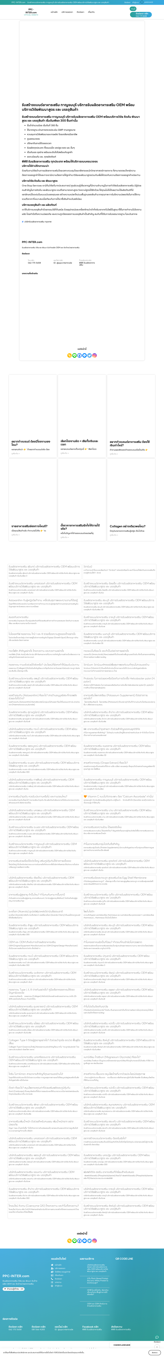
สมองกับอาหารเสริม (18, 617)
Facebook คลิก (85, 260)
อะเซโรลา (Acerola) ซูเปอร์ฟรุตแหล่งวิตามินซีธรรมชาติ (36, 911)
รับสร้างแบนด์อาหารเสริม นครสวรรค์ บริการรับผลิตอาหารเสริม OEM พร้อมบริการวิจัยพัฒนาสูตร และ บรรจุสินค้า (43, 585)
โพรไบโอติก (89, 911)
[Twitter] (89, 355)
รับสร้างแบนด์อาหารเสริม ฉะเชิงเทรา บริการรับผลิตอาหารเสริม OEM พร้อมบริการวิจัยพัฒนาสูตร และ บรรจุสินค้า (42, 974)
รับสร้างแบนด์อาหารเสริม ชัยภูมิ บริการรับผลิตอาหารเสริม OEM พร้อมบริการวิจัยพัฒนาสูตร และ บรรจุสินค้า (118, 974)
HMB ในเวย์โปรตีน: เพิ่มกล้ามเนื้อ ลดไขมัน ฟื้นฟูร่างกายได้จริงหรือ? (98, 1292)
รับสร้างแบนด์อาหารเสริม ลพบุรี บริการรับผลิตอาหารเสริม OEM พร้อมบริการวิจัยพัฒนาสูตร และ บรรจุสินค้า (43, 680)
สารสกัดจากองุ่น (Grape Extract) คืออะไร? (106, 763)
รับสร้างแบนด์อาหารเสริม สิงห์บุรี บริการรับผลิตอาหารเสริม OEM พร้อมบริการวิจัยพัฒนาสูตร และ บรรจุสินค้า (119, 1207)
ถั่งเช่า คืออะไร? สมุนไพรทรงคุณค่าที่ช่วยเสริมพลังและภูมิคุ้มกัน (39, 1088)
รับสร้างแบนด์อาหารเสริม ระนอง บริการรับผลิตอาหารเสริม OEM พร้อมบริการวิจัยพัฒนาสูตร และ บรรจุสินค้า (44, 828)
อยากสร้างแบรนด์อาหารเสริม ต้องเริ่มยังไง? (105, 1138)
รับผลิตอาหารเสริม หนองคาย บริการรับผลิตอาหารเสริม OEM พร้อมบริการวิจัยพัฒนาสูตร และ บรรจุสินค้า (117, 747)
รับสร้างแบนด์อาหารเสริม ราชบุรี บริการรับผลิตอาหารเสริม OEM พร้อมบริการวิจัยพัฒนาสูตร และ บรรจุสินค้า (119, 618)
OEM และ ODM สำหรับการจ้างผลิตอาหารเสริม (32, 942)
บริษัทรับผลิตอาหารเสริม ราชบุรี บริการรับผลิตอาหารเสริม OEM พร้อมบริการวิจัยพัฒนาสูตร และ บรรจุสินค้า (119, 1190)
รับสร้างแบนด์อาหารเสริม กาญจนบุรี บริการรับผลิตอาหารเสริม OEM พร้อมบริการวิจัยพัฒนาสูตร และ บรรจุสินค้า (43, 845)
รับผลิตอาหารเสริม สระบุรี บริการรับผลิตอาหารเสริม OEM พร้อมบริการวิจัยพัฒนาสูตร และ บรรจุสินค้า (119, 601)
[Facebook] (79, 355)
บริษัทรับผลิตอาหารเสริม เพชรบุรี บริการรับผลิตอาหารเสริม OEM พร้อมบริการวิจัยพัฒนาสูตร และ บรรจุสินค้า (44, 1156)
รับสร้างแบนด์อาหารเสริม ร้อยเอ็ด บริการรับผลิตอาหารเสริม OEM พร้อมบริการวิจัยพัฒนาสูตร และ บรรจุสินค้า (119, 585)
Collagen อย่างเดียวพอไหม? (127, 526)
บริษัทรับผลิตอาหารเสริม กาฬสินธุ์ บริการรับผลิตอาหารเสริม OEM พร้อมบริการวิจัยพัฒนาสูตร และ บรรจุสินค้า (41, 781)
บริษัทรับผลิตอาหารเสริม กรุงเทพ (38, 221)
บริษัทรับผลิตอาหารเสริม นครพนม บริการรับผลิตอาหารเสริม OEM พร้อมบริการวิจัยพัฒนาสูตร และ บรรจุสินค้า (42, 811)
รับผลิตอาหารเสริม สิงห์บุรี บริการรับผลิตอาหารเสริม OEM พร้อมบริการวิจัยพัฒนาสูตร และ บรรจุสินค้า (119, 1041)
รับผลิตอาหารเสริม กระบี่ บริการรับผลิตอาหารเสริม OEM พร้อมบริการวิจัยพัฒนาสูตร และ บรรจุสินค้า (43, 957)
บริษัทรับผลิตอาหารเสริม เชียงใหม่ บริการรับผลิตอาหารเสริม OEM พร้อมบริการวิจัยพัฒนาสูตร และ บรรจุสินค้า (41, 879)
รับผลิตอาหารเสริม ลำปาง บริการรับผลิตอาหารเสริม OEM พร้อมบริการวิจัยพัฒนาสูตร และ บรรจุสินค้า (44, 1190)
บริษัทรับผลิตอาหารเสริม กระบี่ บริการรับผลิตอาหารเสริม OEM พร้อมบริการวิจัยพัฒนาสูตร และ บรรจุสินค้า (43, 730)
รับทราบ (153, 1352)
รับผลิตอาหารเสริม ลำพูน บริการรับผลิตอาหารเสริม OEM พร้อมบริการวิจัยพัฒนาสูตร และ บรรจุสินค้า (43, 926)
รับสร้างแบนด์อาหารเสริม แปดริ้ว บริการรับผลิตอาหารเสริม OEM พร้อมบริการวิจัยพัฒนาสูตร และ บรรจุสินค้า (119, 1089)
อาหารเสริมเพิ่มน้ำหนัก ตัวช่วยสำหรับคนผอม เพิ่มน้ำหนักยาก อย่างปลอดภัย (41, 1123)
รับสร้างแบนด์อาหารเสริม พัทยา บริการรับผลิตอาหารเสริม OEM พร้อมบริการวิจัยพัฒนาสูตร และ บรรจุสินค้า (43, 1106)
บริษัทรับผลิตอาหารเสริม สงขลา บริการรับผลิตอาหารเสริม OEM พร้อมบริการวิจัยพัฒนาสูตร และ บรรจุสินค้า (97, 1268)
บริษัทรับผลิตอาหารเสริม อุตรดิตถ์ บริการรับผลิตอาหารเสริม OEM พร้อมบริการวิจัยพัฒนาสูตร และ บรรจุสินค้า (117, 862)
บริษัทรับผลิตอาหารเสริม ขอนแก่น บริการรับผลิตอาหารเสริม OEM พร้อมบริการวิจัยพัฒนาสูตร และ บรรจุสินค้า (41, 1173)
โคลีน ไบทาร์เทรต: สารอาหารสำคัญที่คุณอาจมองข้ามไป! (36, 1074)
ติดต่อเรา (127, 2)
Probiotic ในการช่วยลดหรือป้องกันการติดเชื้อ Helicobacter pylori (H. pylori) (119, 680)
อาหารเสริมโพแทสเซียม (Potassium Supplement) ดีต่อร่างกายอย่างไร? (116, 696)
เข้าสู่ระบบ (135, 2)
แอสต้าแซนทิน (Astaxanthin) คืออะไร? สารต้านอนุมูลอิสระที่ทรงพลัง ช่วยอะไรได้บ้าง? (43, 696)
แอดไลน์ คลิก (58, 260)
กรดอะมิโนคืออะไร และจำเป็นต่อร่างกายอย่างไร (106, 651)
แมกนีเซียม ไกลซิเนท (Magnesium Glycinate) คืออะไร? (112, 1057)
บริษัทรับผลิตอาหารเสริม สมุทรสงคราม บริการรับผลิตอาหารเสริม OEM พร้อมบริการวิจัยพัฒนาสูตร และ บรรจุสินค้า (119, 1106)
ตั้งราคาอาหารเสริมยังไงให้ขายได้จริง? (80, 527)
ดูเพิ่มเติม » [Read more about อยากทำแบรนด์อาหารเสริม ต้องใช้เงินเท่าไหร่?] (114, 454)
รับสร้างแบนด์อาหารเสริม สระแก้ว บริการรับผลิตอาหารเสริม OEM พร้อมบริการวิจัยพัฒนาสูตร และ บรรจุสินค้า (119, 1123)
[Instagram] (94, 355)
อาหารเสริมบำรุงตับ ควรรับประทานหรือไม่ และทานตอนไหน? (38, 796)
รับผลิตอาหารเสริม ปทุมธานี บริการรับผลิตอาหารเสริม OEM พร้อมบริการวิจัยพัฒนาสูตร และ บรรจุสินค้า (117, 957)
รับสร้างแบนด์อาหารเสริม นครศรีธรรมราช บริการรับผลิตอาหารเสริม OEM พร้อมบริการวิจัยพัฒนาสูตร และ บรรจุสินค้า (42, 1058)
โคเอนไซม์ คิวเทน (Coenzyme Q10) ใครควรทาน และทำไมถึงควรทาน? (44, 1206)
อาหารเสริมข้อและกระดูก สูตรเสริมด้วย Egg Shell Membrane (115, 878)
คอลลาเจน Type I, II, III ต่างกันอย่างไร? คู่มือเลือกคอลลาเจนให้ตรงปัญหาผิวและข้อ (42, 991)
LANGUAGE (148, 2)
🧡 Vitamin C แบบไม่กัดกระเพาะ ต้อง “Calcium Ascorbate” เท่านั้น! (118, 796)
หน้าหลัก (54, 12)
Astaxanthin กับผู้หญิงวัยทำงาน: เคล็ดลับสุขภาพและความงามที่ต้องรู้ (43, 600)
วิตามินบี (88, 566)
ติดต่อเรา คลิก (142, 13)
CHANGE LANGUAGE (122, 1345)
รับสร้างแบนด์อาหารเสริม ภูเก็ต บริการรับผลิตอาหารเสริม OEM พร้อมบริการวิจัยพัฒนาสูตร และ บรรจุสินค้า (118, 896)
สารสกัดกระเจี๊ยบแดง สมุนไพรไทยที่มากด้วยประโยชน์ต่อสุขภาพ (114, 1074)
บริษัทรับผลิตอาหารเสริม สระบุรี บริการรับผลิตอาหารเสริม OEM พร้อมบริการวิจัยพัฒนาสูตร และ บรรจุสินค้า (118, 926)
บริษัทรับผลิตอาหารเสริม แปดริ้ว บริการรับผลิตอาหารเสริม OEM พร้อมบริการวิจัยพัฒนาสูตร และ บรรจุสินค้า (119, 1024)
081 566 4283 (38, 1330)
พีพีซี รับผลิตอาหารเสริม (87, 264)
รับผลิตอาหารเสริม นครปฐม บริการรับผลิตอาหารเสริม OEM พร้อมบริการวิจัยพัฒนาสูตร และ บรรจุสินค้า (117, 1156)
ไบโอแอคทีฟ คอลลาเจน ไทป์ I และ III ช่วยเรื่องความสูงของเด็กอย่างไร (42, 634)
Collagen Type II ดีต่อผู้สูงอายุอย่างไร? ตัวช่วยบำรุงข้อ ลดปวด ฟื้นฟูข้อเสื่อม (44, 1041)
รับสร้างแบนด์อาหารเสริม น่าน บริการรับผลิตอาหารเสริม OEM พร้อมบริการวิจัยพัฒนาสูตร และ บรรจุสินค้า (118, 811)
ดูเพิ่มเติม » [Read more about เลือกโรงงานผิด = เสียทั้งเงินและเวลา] (65, 453)
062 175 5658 (141, 16)
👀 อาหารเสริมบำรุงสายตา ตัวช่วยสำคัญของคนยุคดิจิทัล (112, 729)
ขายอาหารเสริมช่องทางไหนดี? (29, 526)
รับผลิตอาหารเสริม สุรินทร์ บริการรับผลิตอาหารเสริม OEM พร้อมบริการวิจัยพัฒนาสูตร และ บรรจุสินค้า (44, 568)
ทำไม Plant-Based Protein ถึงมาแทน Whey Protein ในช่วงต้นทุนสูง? (97, 1280)
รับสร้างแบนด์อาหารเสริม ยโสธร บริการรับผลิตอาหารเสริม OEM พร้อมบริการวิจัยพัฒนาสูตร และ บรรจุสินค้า (44, 1024)
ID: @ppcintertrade (63, 263)
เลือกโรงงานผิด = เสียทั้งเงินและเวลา (79, 443)
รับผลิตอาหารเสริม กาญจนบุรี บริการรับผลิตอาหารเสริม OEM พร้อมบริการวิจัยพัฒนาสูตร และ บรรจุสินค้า (118, 781)
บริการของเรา (67, 12)
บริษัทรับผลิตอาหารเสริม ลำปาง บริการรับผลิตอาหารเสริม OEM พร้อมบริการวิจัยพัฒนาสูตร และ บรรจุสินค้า (118, 713)
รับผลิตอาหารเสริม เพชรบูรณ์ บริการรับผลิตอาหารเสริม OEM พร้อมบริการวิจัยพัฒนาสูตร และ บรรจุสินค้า (42, 747)
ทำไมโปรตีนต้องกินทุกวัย (96, 1006)
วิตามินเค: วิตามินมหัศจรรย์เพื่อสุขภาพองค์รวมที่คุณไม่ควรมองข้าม (116, 665)
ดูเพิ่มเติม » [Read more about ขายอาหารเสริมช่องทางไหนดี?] (16, 535)
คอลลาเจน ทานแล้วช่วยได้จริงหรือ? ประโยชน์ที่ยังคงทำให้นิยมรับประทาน (44, 665)
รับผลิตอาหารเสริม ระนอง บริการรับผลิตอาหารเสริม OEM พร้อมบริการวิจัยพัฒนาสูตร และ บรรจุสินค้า (44, 764)
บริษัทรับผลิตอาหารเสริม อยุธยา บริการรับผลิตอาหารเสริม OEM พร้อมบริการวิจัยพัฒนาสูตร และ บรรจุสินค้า (119, 991)
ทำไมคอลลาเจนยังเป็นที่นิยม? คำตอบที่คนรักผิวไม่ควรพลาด (113, 942)
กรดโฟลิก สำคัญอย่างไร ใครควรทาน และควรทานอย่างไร (36, 651)
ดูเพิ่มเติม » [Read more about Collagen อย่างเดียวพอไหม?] (114, 535)
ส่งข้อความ (116, 1327)
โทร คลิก (31, 260)
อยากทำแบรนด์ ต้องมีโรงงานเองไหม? (31, 443)
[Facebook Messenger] (84, 355)
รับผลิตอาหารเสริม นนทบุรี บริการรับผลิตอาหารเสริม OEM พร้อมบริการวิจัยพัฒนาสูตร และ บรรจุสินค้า (119, 635)
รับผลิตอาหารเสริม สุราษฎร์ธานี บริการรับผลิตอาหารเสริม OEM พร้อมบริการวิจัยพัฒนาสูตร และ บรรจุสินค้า (43, 713)
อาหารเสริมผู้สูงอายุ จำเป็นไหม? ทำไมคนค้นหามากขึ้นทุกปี (37, 895)
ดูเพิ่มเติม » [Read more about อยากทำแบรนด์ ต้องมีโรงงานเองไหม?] (16, 453)
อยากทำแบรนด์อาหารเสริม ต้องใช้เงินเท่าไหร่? (130, 443)
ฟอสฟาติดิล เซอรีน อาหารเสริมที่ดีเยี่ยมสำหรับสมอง (109, 1172)
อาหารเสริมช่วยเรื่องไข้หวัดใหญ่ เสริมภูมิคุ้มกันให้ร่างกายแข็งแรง (40, 861)
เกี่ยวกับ (91, 12)
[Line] (74, 355)
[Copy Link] (69, 355)
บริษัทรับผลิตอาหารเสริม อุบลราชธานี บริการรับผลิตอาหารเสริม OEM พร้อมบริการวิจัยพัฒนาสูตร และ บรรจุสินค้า (43, 1008)
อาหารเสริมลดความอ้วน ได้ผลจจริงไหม (103, 827)
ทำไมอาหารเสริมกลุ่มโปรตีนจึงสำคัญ (101, 844)
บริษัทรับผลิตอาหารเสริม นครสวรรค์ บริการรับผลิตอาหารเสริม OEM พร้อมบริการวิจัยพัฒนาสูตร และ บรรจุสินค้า (43, 1139)
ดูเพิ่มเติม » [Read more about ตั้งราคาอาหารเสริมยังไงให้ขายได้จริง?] (65, 537)
